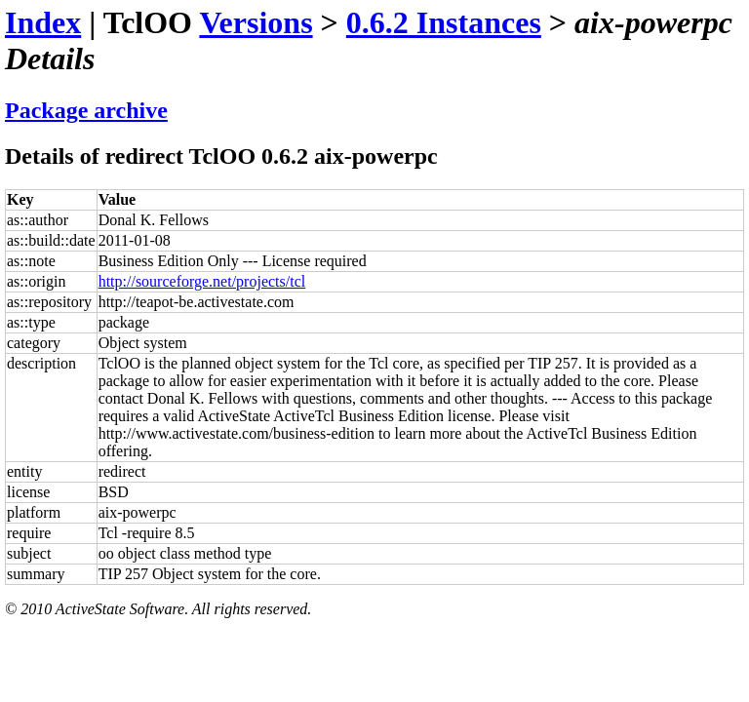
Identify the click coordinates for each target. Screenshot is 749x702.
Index (43, 22)
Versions (255, 22)
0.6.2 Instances (443, 22)
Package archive (86, 110)
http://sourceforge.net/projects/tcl (202, 281)
